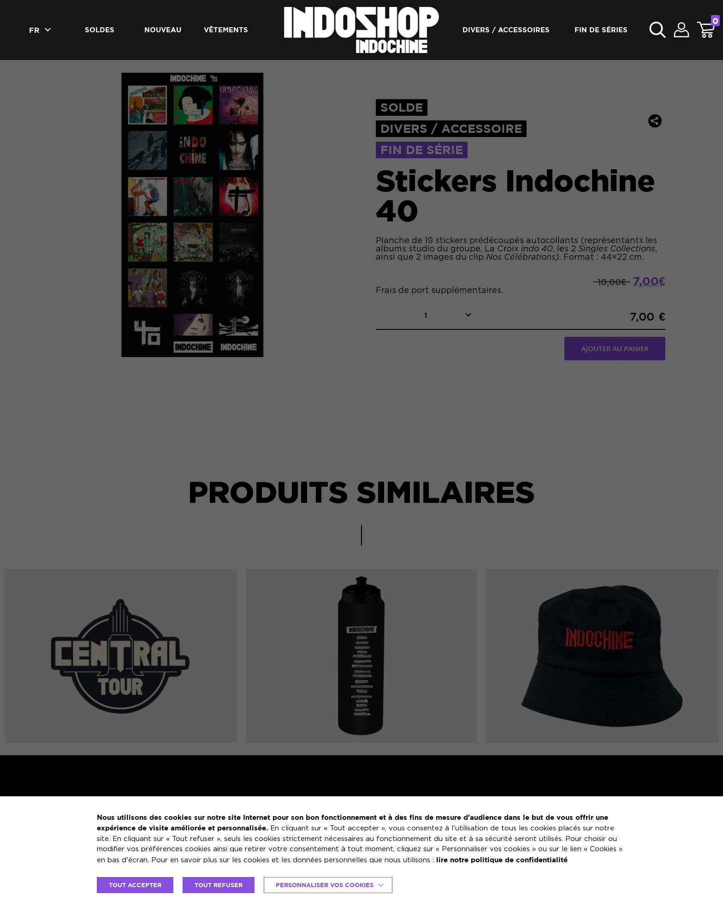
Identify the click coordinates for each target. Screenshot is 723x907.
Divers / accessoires (506, 30)
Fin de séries (601, 30)
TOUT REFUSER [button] (219, 885)
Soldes (99, 30)
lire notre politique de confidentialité (502, 860)
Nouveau (162, 30)
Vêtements (226, 30)
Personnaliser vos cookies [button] (324, 885)
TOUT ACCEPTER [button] (135, 885)
